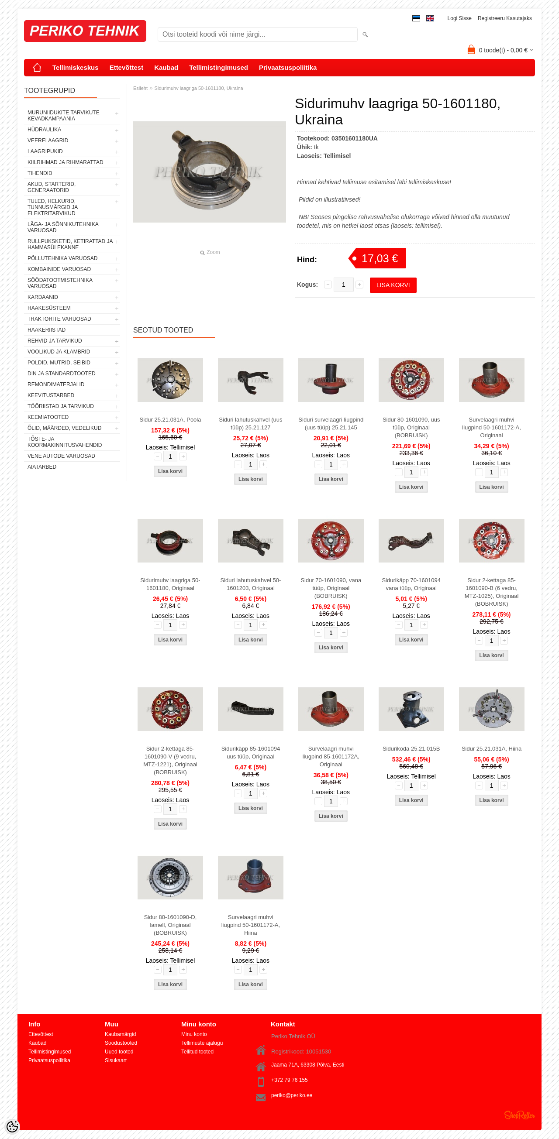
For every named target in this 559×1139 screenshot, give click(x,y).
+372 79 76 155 (289, 1080)
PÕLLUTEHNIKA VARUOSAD (63, 258)
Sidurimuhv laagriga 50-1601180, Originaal (170, 584)
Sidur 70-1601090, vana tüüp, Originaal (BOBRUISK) (330, 588)
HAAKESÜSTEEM (49, 308)
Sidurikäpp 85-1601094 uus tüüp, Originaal (250, 752)
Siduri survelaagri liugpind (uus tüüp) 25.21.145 (330, 423)
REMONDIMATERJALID (56, 384)
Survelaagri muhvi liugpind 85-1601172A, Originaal (331, 756)
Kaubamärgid (120, 1034)
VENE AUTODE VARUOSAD (61, 456)
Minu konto (194, 1034)
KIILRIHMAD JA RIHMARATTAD (66, 162)
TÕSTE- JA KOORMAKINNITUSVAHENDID (65, 442)
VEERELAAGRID (48, 140)
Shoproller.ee (519, 1115)
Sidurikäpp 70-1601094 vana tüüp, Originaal (411, 584)
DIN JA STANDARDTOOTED (62, 374)
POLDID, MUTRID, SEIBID (59, 363)
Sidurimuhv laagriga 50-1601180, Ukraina (199, 88)
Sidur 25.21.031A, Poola (170, 419)
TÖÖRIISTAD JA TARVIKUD (61, 406)
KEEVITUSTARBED (51, 395)
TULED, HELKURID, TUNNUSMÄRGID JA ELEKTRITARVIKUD (53, 207)
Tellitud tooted (197, 1052)
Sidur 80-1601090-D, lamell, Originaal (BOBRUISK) (170, 925)
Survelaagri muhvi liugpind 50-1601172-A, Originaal (491, 427)
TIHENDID (40, 173)
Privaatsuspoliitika (288, 67)
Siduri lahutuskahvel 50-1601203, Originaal (251, 584)
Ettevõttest (127, 67)
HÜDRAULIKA (44, 130)
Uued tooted (119, 1052)
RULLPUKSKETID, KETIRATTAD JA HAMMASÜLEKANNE (70, 244)
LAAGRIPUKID (45, 151)
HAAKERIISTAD (47, 330)
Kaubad (166, 67)
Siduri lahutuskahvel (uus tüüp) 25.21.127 (250, 423)
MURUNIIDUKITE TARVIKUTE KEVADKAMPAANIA (64, 116)
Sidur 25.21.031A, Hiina (491, 748)
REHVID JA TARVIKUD (55, 341)
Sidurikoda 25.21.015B (411, 748)
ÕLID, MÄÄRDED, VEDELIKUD (64, 428)
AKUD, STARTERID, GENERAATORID (52, 187)
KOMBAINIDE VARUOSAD (59, 269)
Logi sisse (460, 18)
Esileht (140, 88)
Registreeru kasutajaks (505, 18)
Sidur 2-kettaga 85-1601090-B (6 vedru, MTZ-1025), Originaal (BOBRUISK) (492, 592)
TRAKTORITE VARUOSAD (59, 319)
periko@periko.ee (291, 1095)
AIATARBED (42, 467)
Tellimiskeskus (75, 67)
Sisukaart (116, 1060)
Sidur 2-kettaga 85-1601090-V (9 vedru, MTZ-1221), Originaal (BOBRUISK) (170, 760)
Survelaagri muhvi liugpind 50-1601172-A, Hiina (250, 925)
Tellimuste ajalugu (202, 1043)
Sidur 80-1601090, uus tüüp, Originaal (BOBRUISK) (411, 427)
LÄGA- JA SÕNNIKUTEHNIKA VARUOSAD (63, 227)
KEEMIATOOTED (48, 417)
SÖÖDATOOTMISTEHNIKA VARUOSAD (60, 283)
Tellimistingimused (218, 67)
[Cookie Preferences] (12, 1127)
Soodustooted (121, 1043)
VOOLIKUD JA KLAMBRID (59, 352)
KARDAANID (43, 297)
